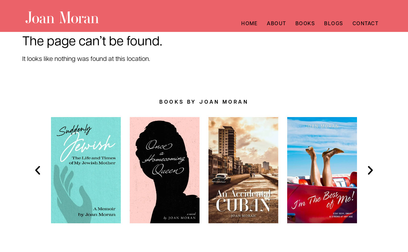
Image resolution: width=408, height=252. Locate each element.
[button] (37, 170)
